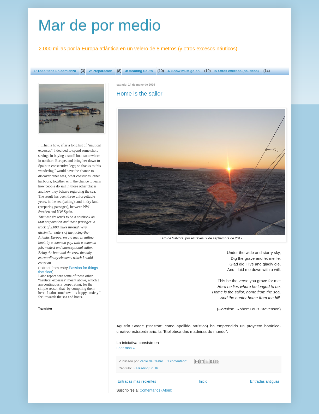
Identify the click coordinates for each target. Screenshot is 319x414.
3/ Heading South (139, 71)
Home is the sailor (139, 93)
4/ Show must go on (183, 71)
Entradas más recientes (137, 381)
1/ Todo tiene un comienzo (55, 71)
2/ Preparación (100, 71)
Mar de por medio (99, 25)
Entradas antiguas (265, 381)
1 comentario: (177, 361)
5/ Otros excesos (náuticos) (236, 71)
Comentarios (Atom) (156, 390)
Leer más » (126, 348)
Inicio (203, 381)
